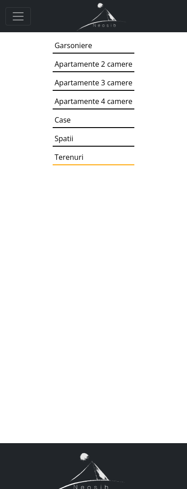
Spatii (63, 138)
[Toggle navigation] (18, 16)
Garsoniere (73, 45)
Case (62, 120)
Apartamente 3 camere (93, 83)
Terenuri (69, 157)
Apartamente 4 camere (93, 101)
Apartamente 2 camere (93, 64)
